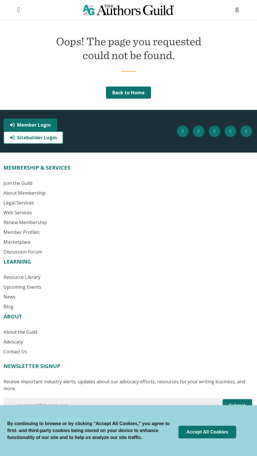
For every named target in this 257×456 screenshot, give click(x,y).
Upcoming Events (22, 287)
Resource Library (21, 277)
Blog (8, 306)
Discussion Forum (22, 252)
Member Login (30, 125)
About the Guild (20, 332)
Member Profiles (21, 232)
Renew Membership (25, 222)
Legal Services (18, 203)
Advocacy (13, 342)
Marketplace (17, 242)
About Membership (24, 193)
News (9, 297)
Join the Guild (17, 183)
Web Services (17, 212)
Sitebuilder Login (33, 137)
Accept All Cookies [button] (207, 431)
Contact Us (15, 351)
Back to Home (128, 92)
